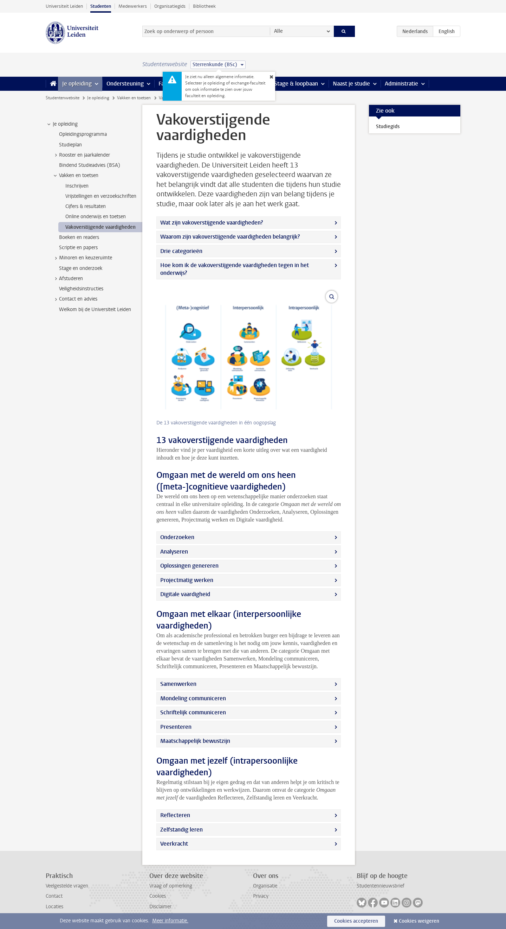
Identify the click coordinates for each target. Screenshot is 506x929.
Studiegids (388, 126)
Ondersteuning (125, 83)
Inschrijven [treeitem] (77, 186)
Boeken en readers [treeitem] (79, 237)
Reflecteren (175, 815)
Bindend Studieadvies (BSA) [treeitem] (89, 165)
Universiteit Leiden (64, 6)
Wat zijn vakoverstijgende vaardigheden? (211, 222)
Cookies (157, 896)
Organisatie (265, 886)
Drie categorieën (181, 251)
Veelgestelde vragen (67, 886)
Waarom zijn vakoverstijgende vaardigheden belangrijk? (230, 236)
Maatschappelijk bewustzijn (195, 741)
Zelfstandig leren (181, 829)
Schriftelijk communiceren (193, 712)
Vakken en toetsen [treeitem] (75, 175)
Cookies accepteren (356, 921)
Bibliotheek (204, 6)
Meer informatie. (170, 920)
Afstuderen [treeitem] (67, 278)
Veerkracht (174, 843)
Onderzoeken (177, 537)
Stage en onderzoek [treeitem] (80, 268)
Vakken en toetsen (134, 98)
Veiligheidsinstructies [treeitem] (81, 288)
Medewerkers (132, 6)
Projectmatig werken (186, 580)
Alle (278, 31)
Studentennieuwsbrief (380, 886)
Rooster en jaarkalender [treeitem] (81, 155)
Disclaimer (160, 906)
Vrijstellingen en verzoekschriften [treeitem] (100, 196)
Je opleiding (77, 83)
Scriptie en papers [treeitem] (78, 247)
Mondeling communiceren (193, 698)
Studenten (100, 6)
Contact (54, 896)
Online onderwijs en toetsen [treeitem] (95, 216)
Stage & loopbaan (296, 83)
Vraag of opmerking (170, 886)
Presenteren (176, 727)
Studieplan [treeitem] (70, 144)
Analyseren (174, 551)
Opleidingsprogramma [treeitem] (83, 134)
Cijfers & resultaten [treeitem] (85, 206)
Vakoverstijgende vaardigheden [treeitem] (100, 227)
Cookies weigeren (419, 921)
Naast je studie (351, 83)
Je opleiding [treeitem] (62, 124)
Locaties (54, 906)
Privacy (260, 896)
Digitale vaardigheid (185, 594)
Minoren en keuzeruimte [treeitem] (82, 257)
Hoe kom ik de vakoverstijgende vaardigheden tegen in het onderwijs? (234, 269)
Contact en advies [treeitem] (74, 299)
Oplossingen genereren (189, 565)
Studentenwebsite (62, 98)
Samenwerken (178, 684)
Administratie (401, 83)
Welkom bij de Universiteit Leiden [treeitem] (95, 309)
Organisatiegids (170, 6)
